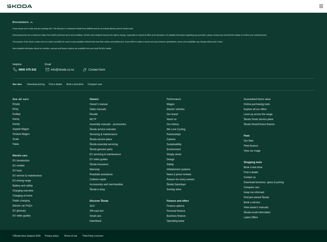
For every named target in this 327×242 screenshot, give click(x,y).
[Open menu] (321, 6)
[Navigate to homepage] (19, 6)
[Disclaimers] (163, 37)
